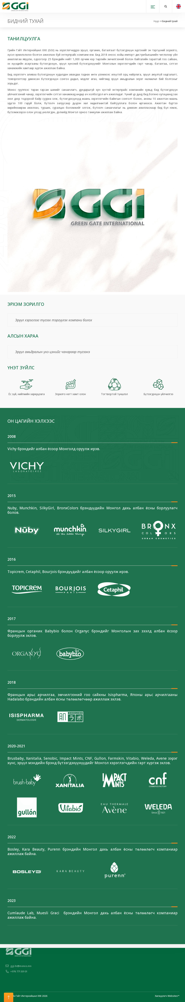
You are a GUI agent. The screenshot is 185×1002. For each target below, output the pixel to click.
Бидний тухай (170, 21)
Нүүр (156, 21)
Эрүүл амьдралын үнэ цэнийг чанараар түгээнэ (52, 351)
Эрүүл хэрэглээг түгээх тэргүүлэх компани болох (53, 320)
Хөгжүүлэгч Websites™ (167, 996)
